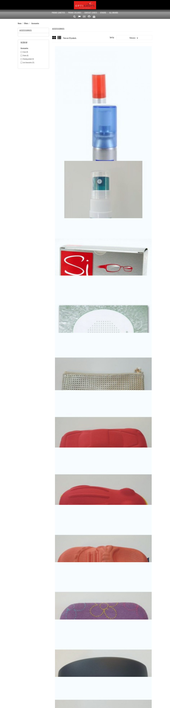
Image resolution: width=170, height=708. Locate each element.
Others (103, 12)
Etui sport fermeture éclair (135, 258)
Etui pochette (135, 146)
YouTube (94, 654)
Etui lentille (135, 483)
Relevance (134, 38)
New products (24, 672)
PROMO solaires (74, 12)
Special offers (24, 669)
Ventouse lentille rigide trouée (68, 427)
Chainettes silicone (135, 539)
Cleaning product (28, 59)
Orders (91, 672)
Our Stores (57, 677)
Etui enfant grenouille (102, 202)
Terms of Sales (58, 669)
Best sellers (23, 674)
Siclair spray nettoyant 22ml (69, 89)
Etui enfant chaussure (135, 202)
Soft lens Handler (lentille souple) (135, 314)
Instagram (101, 654)
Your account (98, 664)
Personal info (92, 669)
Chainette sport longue (135, 596)
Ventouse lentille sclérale (102, 427)
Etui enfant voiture (69, 202)
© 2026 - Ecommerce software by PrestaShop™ (85, 705)
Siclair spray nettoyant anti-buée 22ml (102, 89)
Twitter (81, 654)
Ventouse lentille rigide (135, 371)
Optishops (57, 672)
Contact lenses (90, 12)
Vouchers (91, 680)
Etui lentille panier (102, 483)
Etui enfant (69, 258)
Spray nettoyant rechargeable (135, 89)
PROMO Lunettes (58, 12)
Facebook (75, 654)
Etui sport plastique (102, 258)
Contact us (57, 674)
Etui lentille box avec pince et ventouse (68, 483)
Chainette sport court (102, 596)
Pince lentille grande (102, 371)
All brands (113, 12)
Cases (25, 52)
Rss (88, 654)
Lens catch (102, 146)
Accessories (26, 30)
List (59, 38)
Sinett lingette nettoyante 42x (69, 146)
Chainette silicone (68, 596)
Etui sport (69, 314)
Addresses (92, 677)
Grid (54, 37)
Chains (25, 55)
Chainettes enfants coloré (102, 539)
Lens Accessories (28, 62)
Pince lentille (69, 371)
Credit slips (92, 674)
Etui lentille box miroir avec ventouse (135, 427)
